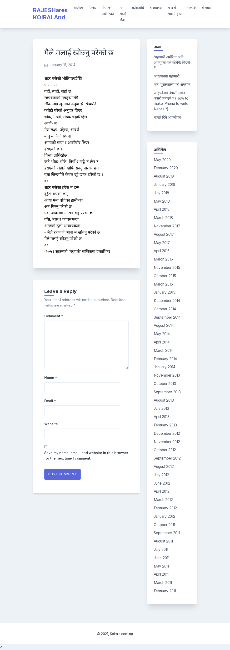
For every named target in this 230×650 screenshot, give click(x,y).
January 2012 (164, 516)
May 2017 (162, 243)
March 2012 (163, 499)
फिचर (92, 7)
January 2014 (164, 367)
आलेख (78, 7)
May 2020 (162, 160)
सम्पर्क (191, 7)
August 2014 (164, 325)
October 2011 (164, 524)
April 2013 (162, 417)
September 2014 (167, 317)
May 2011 (161, 566)
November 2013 (167, 375)
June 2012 (162, 483)
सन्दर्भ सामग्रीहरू (174, 10)
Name (50, 378)
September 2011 (167, 533)
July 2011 (161, 549)
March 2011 (163, 582)
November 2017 (167, 226)
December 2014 (167, 300)
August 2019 (164, 176)
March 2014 (163, 350)
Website (51, 424)
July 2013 (161, 408)
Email (50, 401)
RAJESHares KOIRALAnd (50, 14)
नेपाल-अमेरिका (108, 10)
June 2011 (161, 558)
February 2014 (165, 359)
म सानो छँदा (123, 13)
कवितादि (138, 7)
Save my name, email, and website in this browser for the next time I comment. (86, 455)
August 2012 (164, 466)
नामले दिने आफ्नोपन (167, 117)
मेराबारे (207, 7)
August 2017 (164, 234)
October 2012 (165, 450)
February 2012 (165, 508)
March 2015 (163, 284)
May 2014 (162, 334)
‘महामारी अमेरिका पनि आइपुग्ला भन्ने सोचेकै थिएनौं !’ (172, 62)
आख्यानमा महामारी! (167, 76)
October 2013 (165, 383)
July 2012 (161, 475)
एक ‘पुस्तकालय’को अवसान (172, 84)
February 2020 (166, 168)
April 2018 (162, 209)
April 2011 (161, 574)
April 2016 (162, 251)
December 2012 (167, 433)
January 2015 (164, 292)
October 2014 (165, 309)
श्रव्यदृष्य (156, 7)
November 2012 (167, 442)
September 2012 (167, 458)
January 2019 (164, 184)
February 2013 (165, 425)
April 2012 (162, 491)
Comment (53, 316)
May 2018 (162, 201)
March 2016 (163, 259)
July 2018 (161, 193)
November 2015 (167, 267)
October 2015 (165, 276)
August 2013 (164, 400)
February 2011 (165, 591)
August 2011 (163, 541)
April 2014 (162, 342)
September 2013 (167, 392)
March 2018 (163, 217)
